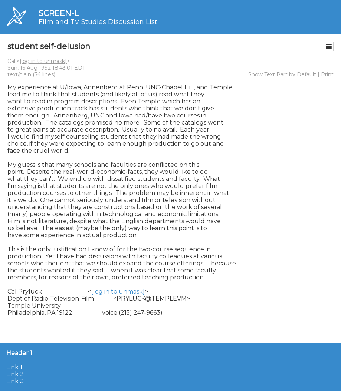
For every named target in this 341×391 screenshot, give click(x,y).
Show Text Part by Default (282, 74)
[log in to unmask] (43, 61)
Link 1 (14, 367)
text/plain (19, 74)
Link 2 (15, 374)
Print (327, 74)
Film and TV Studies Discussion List (98, 22)
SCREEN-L (59, 13)
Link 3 (15, 381)
